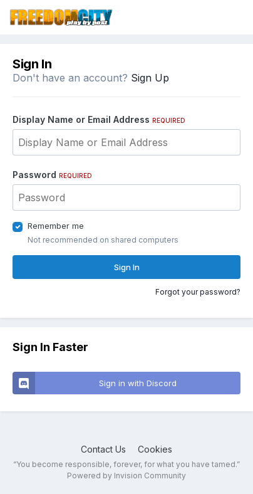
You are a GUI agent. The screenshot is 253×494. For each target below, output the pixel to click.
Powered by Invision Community (126, 475)
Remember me (56, 226)
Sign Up (150, 77)
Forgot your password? (197, 292)
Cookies (155, 449)
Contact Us (103, 449)
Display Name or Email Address (99, 119)
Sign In (127, 267)
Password (52, 174)
